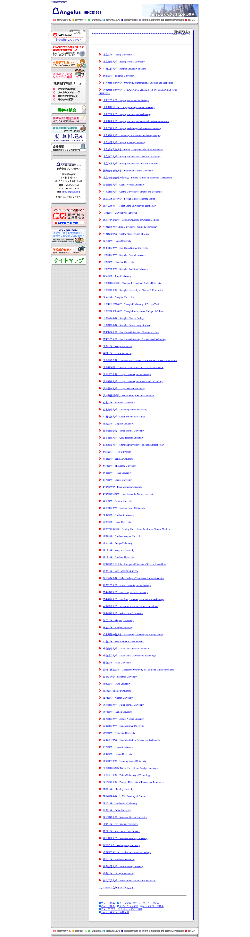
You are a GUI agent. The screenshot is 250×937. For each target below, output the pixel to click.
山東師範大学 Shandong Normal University (125, 409)
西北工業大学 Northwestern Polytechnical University (129, 880)
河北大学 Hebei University (117, 451)
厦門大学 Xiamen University (118, 697)
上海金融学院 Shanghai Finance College (123, 318)
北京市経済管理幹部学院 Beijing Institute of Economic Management (137, 177)
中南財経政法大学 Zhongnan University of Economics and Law (134, 564)
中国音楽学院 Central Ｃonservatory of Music (126, 234)
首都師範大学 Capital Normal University (124, 184)
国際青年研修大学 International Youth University (128, 170)
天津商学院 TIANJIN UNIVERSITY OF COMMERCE (133, 367)
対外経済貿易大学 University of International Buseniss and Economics (138, 82)
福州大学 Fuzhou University (117, 712)
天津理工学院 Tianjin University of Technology (127, 374)
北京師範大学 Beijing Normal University (124, 61)
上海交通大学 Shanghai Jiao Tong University (125, 269)
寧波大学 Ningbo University (117, 627)
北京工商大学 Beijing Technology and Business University (132, 128)
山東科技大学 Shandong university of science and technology (133, 444)
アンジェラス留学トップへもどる (116, 887)
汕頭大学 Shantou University (117, 690)
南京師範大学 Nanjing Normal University (124, 508)
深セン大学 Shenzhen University (120, 676)
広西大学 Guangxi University (118, 747)
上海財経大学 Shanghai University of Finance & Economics (133, 290)
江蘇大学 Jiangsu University (117, 543)
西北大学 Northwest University (119, 859)
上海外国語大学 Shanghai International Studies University (132, 283)
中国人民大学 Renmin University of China (124, 68)
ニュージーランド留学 (147, 903)
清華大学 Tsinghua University (118, 75)
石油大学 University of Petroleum (120, 212)
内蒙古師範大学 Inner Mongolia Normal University (129, 494)
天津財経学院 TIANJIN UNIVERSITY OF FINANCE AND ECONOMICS (140, 360)
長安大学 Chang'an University (118, 873)
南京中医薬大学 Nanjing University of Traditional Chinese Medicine (137, 529)
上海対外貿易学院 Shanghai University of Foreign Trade (131, 304)
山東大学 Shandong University (119, 402)
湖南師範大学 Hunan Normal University (123, 726)
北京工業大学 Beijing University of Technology (127, 114)
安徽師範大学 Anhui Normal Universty (123, 613)
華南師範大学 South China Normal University (126, 648)
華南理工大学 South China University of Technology (129, 655)
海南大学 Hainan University (117, 754)
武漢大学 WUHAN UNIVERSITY (120, 571)
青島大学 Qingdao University (118, 423)
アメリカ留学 (108, 903)
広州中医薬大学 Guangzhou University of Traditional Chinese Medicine (138, 669)
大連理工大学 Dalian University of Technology (126, 775)
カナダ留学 (125, 903)
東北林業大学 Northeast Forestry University (125, 838)
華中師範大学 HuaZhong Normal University (125, 592)
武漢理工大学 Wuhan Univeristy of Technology (127, 585)
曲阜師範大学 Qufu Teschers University (123, 437)
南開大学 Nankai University (117, 353)
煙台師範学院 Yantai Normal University (123, 430)
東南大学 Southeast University (118, 515)
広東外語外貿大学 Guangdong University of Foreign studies (133, 634)
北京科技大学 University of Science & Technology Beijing (132, 135)
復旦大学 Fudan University (117, 241)
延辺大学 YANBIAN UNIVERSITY (121, 831)
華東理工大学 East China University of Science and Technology (134, 339)
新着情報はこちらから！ (69, 39)
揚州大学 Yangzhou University (119, 550)
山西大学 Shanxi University (117, 480)
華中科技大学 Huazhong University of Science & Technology (133, 599)
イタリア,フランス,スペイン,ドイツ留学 (121, 909)
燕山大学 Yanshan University (118, 458)
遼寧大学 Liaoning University (118, 789)
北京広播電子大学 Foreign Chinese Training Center (129, 198)
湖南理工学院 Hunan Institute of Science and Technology (131, 740)
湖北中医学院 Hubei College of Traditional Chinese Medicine (133, 578)
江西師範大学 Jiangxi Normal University (124, 719)
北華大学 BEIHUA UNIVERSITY (120, 824)
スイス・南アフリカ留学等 (115, 912)
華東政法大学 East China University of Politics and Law (131, 332)
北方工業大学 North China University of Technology (129, 205)
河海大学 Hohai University (117, 522)
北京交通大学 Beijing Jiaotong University (124, 142)
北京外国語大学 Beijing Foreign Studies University (129, 107)
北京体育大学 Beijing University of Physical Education (130, 163)
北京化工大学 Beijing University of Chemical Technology (132, 156)
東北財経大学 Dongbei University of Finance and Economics (133, 782)
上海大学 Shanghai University (118, 262)
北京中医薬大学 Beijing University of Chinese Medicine (131, 219)
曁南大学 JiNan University (117, 662)
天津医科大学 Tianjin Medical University (124, 388)
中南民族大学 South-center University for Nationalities (130, 606)
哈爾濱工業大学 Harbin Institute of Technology (127, 852)
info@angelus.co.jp (71, 191)
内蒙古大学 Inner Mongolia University (122, 487)
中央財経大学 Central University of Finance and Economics (132, 191)
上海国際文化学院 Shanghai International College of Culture (133, 311)
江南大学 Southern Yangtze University (122, 536)
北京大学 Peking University (117, 54)
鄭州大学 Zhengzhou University (119, 465)
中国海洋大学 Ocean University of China (124, 416)
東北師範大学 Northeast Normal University (125, 817)
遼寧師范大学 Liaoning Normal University (124, 761)
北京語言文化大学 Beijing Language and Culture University (133, 149)
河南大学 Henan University (117, 473)
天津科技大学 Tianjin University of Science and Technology (133, 381)
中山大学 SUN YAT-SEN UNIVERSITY (123, 641)
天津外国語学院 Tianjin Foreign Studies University (128, 395)
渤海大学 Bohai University (117, 810)
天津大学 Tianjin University (117, 346)
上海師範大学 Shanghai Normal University (124, 255)
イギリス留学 (108, 906)
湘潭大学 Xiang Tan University (119, 733)
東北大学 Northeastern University (120, 803)
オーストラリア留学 (153, 906)
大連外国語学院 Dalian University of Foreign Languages (130, 768)
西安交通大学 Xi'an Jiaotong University (123, 866)
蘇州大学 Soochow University (118, 557)
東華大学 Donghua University (118, 297)
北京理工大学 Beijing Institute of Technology (126, 100)
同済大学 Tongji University (117, 276)
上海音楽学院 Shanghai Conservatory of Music (126, 325)
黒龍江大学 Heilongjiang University (121, 845)
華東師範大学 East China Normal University (125, 248)
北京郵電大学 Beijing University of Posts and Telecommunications (136, 121)
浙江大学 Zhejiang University (118, 620)
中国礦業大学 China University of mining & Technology (130, 227)
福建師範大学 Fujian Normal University (123, 704)
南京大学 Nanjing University (118, 501)
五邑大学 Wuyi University (116, 683)
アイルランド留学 (128, 906)
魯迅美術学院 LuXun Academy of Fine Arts (125, 796)
